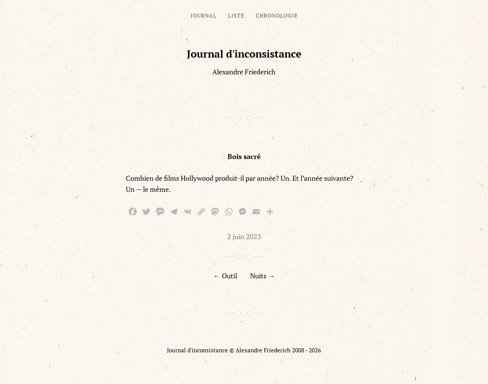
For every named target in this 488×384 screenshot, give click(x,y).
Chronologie (277, 15)
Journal (204, 15)
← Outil (225, 275)
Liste (236, 15)
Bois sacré (244, 156)
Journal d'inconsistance (244, 54)
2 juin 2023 (244, 236)
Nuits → (262, 275)
